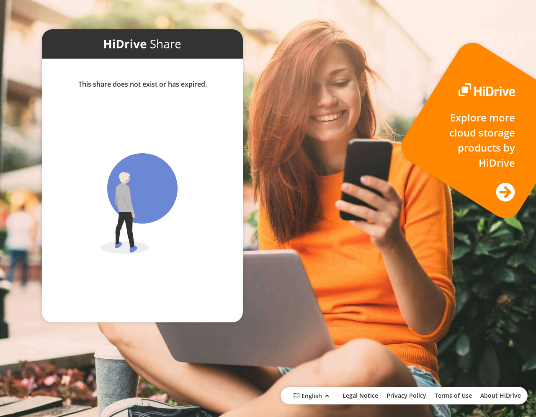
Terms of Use (453, 395)
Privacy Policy (406, 395)
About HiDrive (500, 395)
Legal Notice (360, 395)
